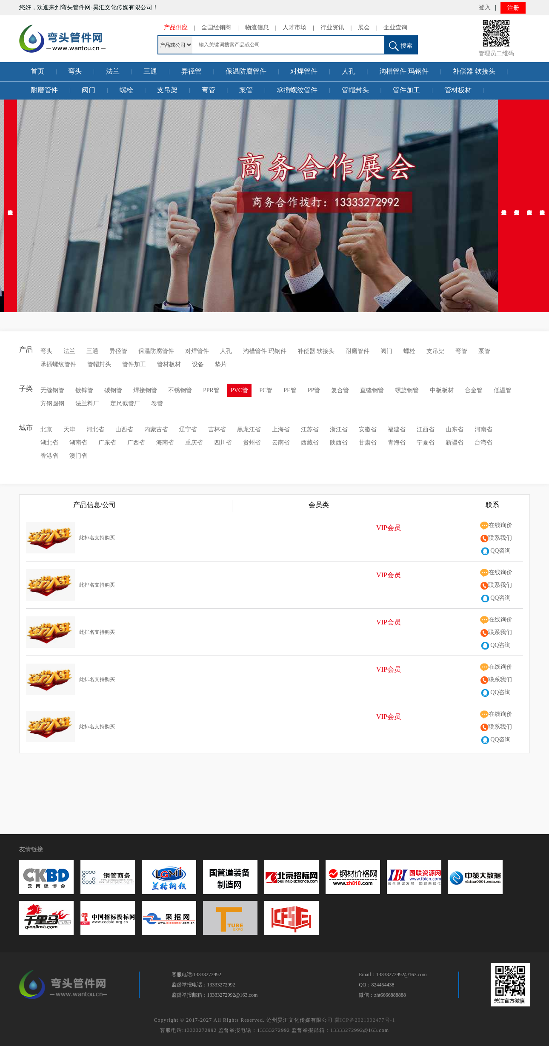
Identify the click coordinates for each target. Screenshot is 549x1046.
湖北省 (49, 442)
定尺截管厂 (125, 403)
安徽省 (368, 429)
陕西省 (339, 442)
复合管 (340, 390)
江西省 (426, 429)
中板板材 (442, 390)
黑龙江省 (249, 429)
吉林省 (217, 429)
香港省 (49, 456)
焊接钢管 (145, 390)
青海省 (397, 442)
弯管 (208, 90)
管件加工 (406, 90)
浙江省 (339, 429)
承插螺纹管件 (297, 90)
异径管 (191, 71)
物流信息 (257, 27)
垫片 (221, 364)
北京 (46, 429)
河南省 (483, 429)
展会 (364, 27)
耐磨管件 (44, 90)
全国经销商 (216, 27)
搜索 (400, 46)
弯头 (75, 71)
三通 (150, 71)
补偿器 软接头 (474, 71)
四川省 (223, 442)
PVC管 (239, 390)
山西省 (124, 429)
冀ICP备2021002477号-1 (365, 1020)
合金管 (474, 390)
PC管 (265, 390)
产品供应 (176, 27)
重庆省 (194, 442)
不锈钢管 (180, 390)
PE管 (289, 390)
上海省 (281, 429)
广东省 (107, 442)
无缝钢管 (52, 390)
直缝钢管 (372, 390)
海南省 (165, 442)
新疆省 (454, 442)
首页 (37, 71)
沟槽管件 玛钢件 (404, 71)
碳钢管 (113, 390)
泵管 (246, 90)
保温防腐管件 (246, 71)
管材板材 (458, 90)
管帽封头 (355, 90)
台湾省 (483, 442)
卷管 (157, 403)
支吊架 (167, 90)
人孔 (348, 71)
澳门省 (78, 456)
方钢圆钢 (52, 403)
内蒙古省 (156, 429)
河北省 (95, 429)
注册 (513, 8)
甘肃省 (368, 442)
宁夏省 (426, 442)
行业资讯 (332, 27)
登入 (485, 7)
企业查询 (395, 27)
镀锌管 (84, 390)
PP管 (314, 390)
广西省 (136, 442)
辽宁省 (188, 429)
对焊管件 (303, 71)
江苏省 (310, 429)
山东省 (454, 429)
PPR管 (211, 390)
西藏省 (310, 442)
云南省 (281, 442)
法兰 (113, 71)
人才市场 (294, 27)
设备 (198, 364)
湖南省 (78, 442)
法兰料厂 (87, 403)
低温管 (503, 390)
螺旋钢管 (407, 390)
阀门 (88, 90)
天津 (69, 429)
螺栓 (126, 90)
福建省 (397, 429)
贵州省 (252, 442)
